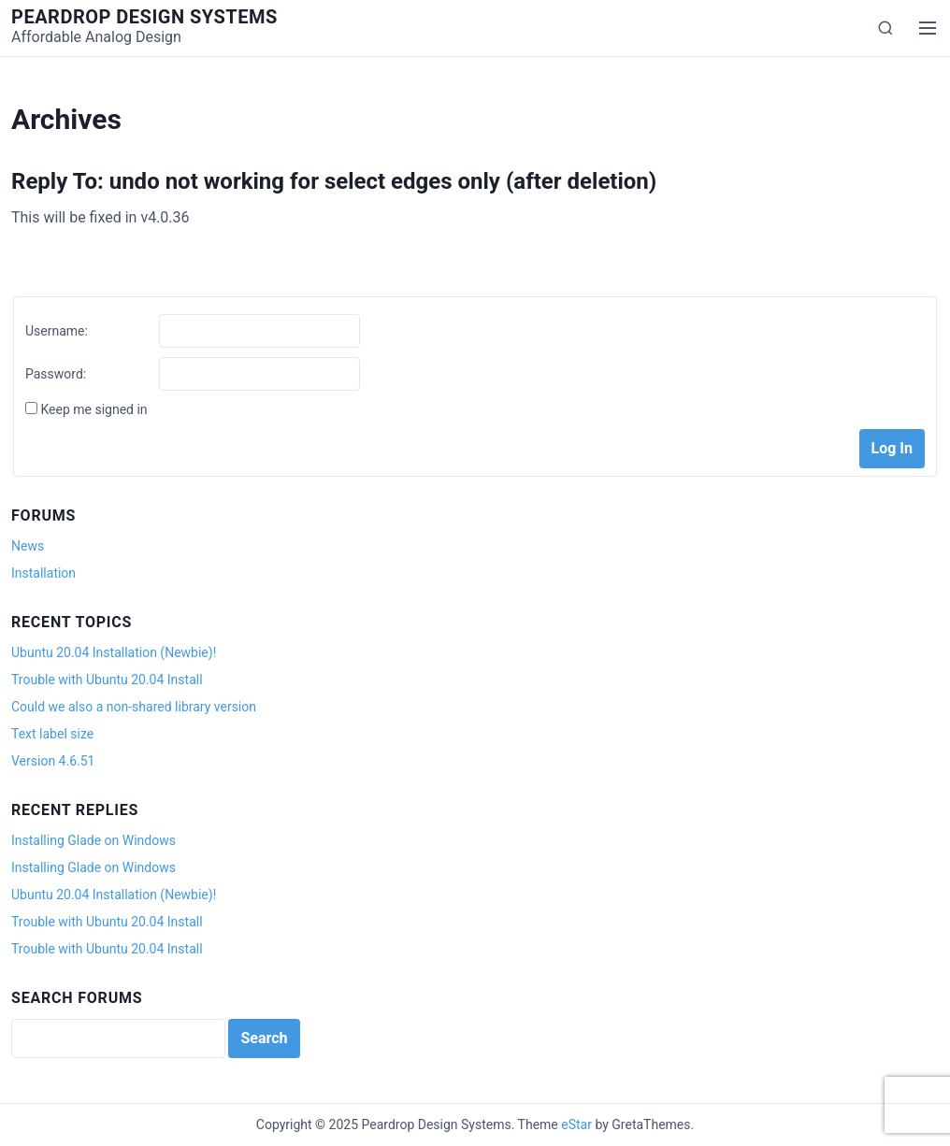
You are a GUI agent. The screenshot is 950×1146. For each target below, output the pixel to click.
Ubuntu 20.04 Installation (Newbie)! (113, 652)
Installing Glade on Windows (93, 840)
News (27, 545)
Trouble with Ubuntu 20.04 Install (107, 679)
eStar (576, 1124)
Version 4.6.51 (52, 760)
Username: (56, 330)
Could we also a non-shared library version (133, 706)
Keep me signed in (93, 409)
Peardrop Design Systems (144, 17)
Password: (55, 373)
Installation (43, 573)
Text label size (52, 733)
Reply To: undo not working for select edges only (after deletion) (333, 181)
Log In (892, 448)
